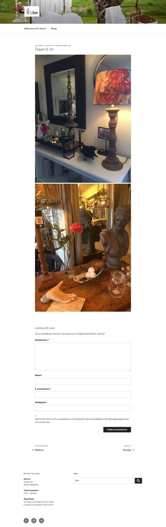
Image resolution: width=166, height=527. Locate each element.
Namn (39, 375)
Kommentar (42, 340)
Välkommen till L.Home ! (35, 28)
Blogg (54, 28)
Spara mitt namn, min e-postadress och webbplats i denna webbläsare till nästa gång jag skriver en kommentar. (82, 420)
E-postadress (43, 389)
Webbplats (41, 402)
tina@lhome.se (62, 45)
